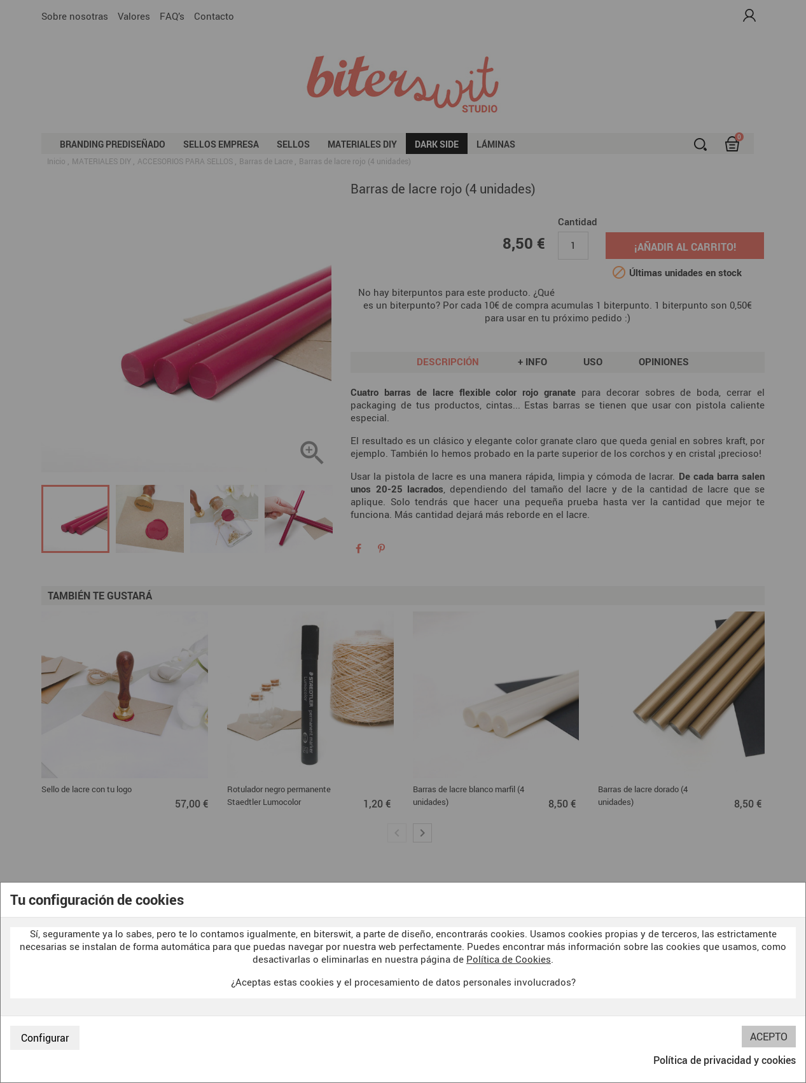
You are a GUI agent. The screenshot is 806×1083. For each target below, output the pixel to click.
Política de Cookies (508, 959)
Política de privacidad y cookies (724, 1060)
